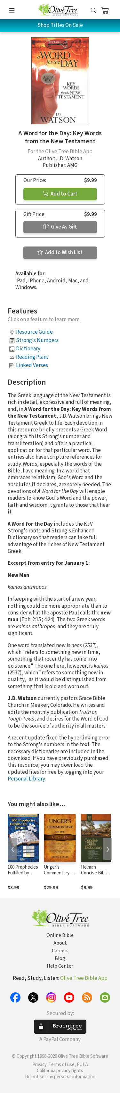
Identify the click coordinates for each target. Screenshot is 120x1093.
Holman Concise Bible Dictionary (94, 873)
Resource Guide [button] (34, 332)
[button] (93, 10)
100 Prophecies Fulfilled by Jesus (23, 873)
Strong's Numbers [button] (37, 340)
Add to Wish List (60, 252)
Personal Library (26, 779)
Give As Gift (60, 227)
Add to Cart (60, 194)
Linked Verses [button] (32, 365)
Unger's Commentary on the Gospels (60, 873)
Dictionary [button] (28, 349)
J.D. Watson (69, 159)
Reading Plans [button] (32, 357)
